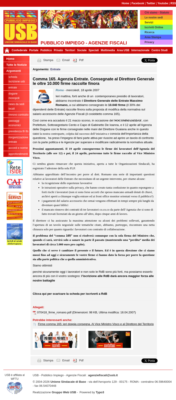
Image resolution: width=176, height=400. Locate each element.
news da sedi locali (16, 106)
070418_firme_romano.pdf (54, 312)
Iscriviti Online (154, 27)
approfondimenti (18, 154)
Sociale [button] (82, 50)
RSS (173, 3)
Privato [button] (58, 50)
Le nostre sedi (154, 17)
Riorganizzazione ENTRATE (18, 139)
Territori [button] (70, 50)
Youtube (163, 3)
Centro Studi (160, 50)
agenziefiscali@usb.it (103, 375)
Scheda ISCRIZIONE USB (17, 79)
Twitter (151, 3)
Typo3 (100, 392)
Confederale (19, 50)
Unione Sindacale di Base (68, 381)
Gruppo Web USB (64, 392)
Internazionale (140, 50)
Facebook (138, 3)
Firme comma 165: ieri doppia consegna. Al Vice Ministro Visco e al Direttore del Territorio (96, 324)
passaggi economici (15, 123)
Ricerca (149, 32)
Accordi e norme (18, 147)
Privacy (149, 42)
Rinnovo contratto (19, 114)
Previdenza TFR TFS (19, 131)
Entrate (13, 87)
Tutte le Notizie (16, 64)
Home (125, 3)
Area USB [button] (123, 50)
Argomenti (13, 71)
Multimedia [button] (108, 50)
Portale (33, 50)
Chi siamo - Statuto (157, 12)
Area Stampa (153, 37)
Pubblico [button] (46, 50)
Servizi (149, 22)
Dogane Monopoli (14, 96)
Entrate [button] (55, 69)
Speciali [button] (94, 50)
